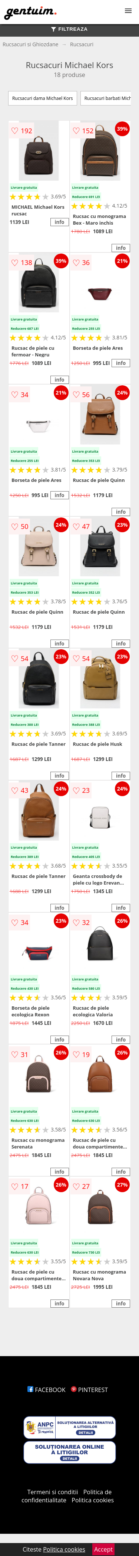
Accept (103, 1549)
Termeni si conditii (52, 1492)
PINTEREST (89, 1390)
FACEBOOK (46, 1390)
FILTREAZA (69, 29)
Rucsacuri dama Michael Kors (42, 98)
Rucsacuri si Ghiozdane (31, 44)
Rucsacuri (81, 44)
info (59, 222)
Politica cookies (93, 1500)
